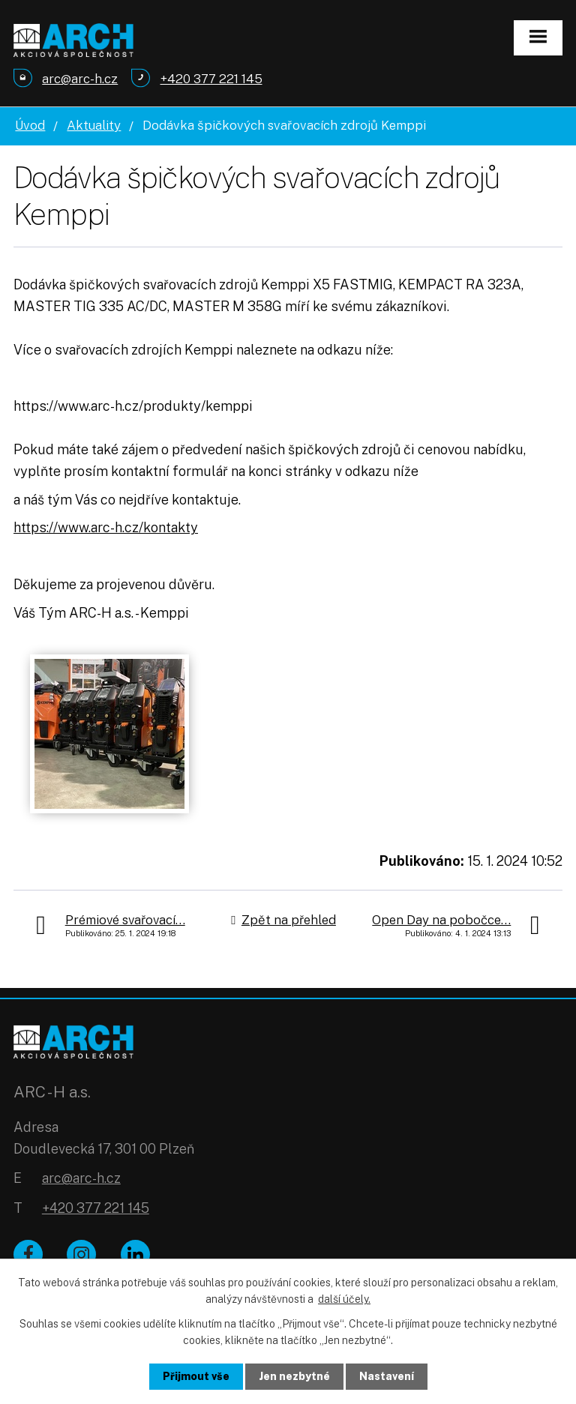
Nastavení (386, 1376)
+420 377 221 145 (95, 1208)
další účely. (344, 1299)
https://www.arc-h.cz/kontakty (106, 527)
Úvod (30, 125)
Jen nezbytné (294, 1376)
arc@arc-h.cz (81, 1178)
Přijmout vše (196, 1376)
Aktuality (94, 125)
